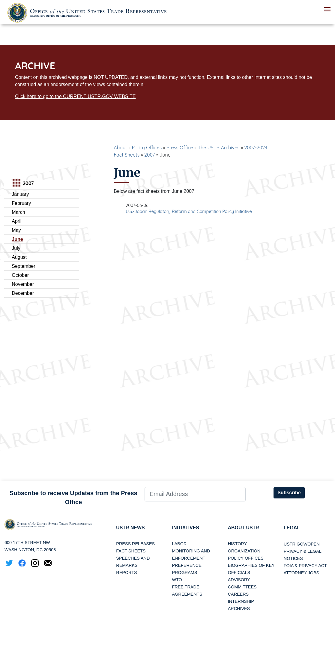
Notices (293, 558)
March (18, 212)
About (120, 148)
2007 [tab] (22, 183)
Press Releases (135, 544)
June (17, 239)
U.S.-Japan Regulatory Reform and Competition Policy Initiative (189, 211)
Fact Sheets (130, 551)
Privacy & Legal (303, 551)
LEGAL (292, 527)
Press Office (179, 148)
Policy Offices (147, 148)
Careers (238, 594)
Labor (179, 544)
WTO (177, 580)
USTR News (130, 527)
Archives (239, 608)
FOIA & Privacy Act (305, 565)
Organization (244, 551)
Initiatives (185, 527)
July (16, 248)
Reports (126, 572)
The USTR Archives (218, 148)
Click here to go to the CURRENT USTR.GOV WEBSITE (75, 96)
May (16, 230)
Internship (241, 601)
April (16, 221)
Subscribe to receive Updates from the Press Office (73, 497)
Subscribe (289, 492)
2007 (149, 155)
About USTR (243, 527)
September (23, 266)
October (20, 275)
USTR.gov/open (302, 544)
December (23, 293)
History (237, 544)
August (19, 257)
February (21, 203)
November (23, 284)
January (20, 194)
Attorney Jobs (301, 572)
